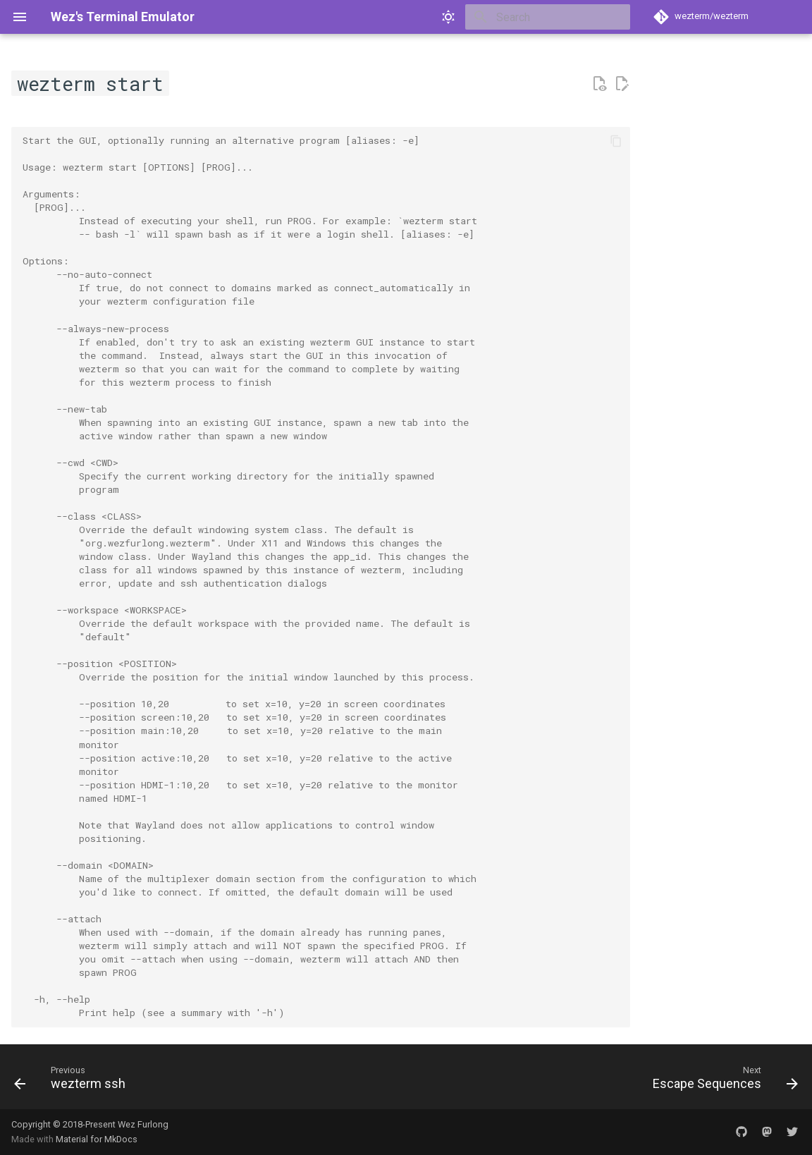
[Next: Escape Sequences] (721, 1081)
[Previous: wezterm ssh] (73, 1081)
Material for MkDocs (96, 1139)
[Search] (547, 17)
